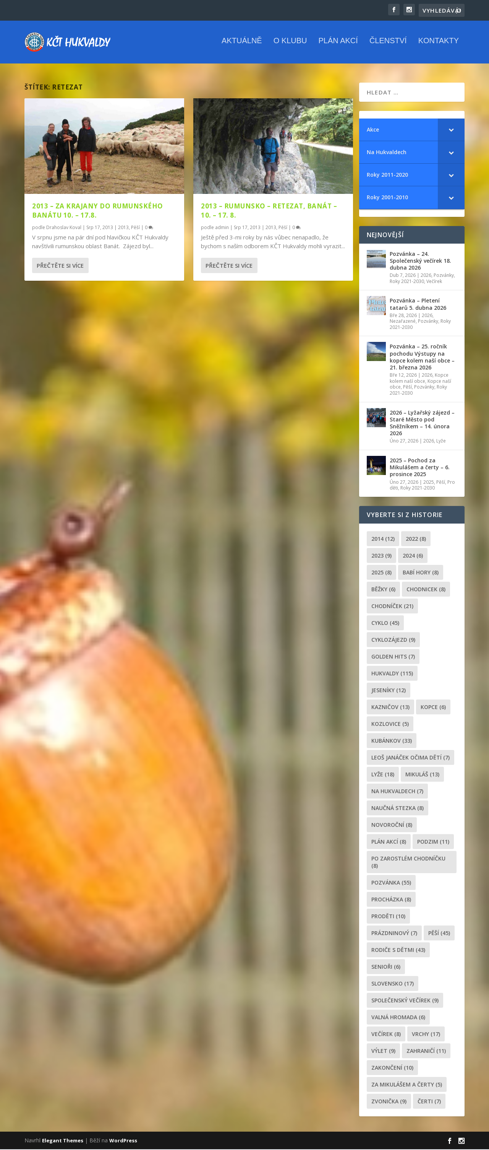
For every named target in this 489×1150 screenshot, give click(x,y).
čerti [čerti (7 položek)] (429, 1102)
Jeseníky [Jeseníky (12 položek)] (388, 691)
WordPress (123, 1141)
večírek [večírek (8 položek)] (386, 1034)
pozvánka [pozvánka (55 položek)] (391, 883)
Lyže (441, 442)
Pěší (135, 228)
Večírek (434, 282)
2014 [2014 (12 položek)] (383, 539)
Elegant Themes (62, 1141)
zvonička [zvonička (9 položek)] (388, 1102)
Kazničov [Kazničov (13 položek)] (390, 707)
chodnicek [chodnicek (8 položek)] (425, 590)
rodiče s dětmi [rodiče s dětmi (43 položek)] (398, 950)
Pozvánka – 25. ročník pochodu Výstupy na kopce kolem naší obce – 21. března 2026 (422, 358)
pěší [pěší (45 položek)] (439, 933)
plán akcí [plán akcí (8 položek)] (388, 842)
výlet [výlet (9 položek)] (383, 1051)
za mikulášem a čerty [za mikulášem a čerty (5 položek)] (406, 1085)
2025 (428, 483)
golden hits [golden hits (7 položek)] (393, 657)
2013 (123, 228)
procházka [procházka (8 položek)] (391, 900)
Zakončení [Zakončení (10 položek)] (392, 1068)
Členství (388, 45)
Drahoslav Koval (63, 228)
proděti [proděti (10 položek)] (388, 917)
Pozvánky (444, 276)
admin (222, 228)
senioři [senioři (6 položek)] (385, 967)
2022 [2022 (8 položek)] (416, 539)
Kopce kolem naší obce (419, 378)
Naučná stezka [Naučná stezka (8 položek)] (397, 808)
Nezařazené (403, 322)
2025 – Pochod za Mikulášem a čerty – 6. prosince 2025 (420, 467)
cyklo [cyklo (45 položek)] (385, 623)
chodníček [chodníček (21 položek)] (392, 606)
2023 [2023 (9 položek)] (381, 556)
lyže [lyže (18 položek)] (382, 775)
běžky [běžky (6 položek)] (383, 590)
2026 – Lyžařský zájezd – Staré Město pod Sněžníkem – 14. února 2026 (422, 424)
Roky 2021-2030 (407, 282)
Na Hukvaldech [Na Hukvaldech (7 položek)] (397, 791)
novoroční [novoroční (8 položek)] (391, 825)
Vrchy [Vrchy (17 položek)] (426, 1034)
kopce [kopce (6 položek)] (433, 707)
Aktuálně (242, 45)
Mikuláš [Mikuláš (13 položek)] (422, 775)
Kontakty (438, 45)
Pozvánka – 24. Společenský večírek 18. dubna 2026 (420, 261)
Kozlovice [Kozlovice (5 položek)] (390, 724)
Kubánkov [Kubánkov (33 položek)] (391, 741)
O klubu (290, 45)
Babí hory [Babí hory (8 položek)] (421, 573)
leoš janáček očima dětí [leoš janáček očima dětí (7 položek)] (410, 758)
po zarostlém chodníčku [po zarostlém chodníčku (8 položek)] (408, 863)
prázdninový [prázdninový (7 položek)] (394, 933)
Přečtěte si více (60, 266)
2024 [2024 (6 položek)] (413, 556)
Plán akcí (338, 45)
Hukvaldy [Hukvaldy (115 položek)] (392, 674)
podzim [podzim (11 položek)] (433, 842)
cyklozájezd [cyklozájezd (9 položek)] (393, 640)
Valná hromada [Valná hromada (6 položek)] (398, 1017)
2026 (426, 276)
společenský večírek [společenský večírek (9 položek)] (405, 1001)
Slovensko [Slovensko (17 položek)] (392, 984)
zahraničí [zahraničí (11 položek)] (426, 1051)
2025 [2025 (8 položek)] (381, 573)
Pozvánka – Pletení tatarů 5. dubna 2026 (418, 305)
